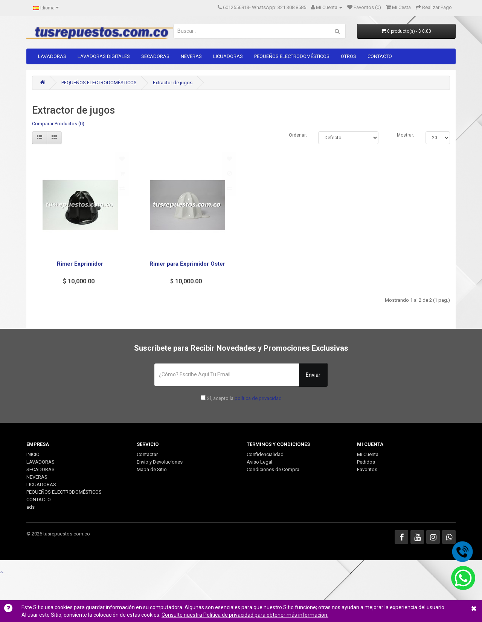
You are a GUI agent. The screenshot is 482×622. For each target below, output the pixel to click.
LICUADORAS (228, 56)
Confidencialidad (265, 454)
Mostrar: (405, 135)
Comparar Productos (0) (58, 123)
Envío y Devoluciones (160, 462)
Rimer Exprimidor (80, 263)
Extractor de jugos (172, 82)
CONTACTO (380, 56)
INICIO (33, 454)
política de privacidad (258, 398)
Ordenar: (298, 135)
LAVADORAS (52, 56)
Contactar (147, 454)
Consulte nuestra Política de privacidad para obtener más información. (245, 615)
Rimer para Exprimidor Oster (187, 263)
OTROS (348, 56)
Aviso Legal (259, 462)
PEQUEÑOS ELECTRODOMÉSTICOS (291, 56)
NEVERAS (191, 56)
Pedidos (366, 462)
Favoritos (367, 469)
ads (30, 507)
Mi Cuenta (367, 454)
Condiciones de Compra (273, 469)
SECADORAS (155, 56)
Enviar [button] (313, 375)
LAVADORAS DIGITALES (104, 56)
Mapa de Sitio (152, 469)
